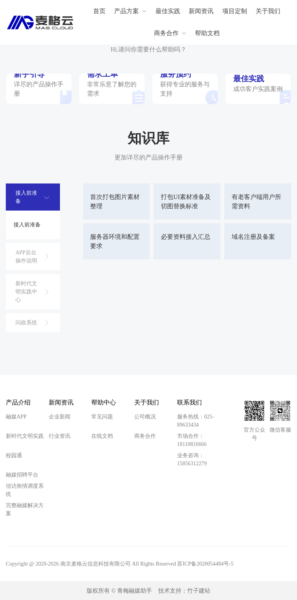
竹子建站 (198, 591)
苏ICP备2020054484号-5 (205, 564)
